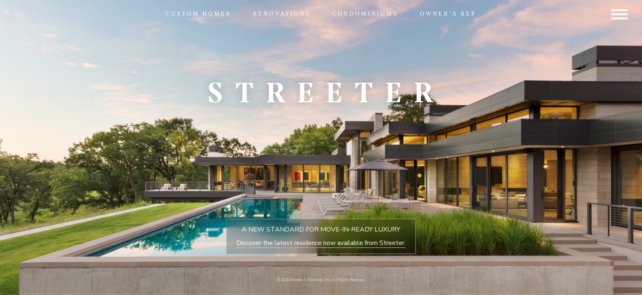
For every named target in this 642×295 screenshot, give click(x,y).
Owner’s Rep (448, 14)
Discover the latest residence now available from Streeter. (321, 242)
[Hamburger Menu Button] (619, 15)
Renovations (281, 14)
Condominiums (365, 14)
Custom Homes (198, 14)
